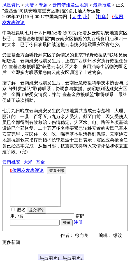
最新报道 (102, 5)
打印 (101, 16)
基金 (40, 162)
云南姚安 (11, 162)
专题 (43, 5)
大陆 (29, 5)
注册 (78, 228)
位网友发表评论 (27, 170)
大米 (28, 162)
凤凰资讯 (11, 5)
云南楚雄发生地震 (70, 5)
